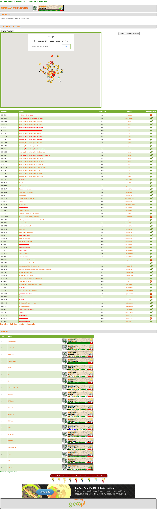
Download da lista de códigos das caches (18, 324)
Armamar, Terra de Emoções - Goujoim (30, 142)
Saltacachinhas (129, 198)
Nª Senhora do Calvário (26, 275)
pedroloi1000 (12, 447)
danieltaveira (129, 312)
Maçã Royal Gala (24, 253)
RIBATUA (11, 434)
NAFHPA (10, 407)
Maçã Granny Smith (25, 238)
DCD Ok (10, 367)
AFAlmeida (11, 414)
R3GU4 (10, 381)
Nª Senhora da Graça (25, 272)
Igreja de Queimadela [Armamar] (29, 216)
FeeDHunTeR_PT (13, 387)
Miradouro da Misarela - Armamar (29, 266)
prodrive (129, 216)
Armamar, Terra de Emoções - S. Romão (31, 158)
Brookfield (22, 183)
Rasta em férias (23, 297)
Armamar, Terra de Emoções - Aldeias (30, 121)
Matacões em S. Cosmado (27, 260)
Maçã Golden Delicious (26, 232)
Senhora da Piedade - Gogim (27, 303)
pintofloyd (11, 347)
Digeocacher (129, 260)
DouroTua (129, 179)
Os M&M (129, 309)
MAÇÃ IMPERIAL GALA (26, 241)
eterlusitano (129, 290)
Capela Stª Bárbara (25, 189)
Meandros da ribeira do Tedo (27, 263)
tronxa (129, 281)
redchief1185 (129, 118)
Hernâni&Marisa (129, 183)
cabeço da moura (24, 186)
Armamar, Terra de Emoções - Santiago (31, 164)
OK (66, 47)
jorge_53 (129, 266)
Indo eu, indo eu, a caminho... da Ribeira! (31, 220)
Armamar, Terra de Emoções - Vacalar (30, 173)
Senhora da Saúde (24, 306)
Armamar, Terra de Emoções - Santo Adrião (32, 167)
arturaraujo (129, 272)
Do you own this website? (40, 46)
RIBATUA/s (11, 441)
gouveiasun (129, 186)
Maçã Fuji (22, 229)
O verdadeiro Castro (25, 281)
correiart (129, 263)
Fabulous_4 (129, 321)
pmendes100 (21, 8)
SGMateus (11, 421)
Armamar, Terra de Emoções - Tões (29, 170)
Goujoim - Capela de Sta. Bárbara (29, 213)
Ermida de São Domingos (26, 198)
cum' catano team (129, 204)
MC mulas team (12, 361)
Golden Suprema (24, 210)
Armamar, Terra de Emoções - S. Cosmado (32, 152)
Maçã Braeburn (23, 223)
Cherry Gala (22, 195)
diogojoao (129, 115)
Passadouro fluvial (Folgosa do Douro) (30, 284)
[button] (47, 77)
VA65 (9, 454)
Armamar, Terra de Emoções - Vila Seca (31, 176)
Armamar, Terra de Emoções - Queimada (31, 146)
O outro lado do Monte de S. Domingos (30, 278)
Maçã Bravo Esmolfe (25, 226)
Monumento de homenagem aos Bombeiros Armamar (35, 269)
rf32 (9, 374)
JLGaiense (11, 461)
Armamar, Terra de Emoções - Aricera (30, 124)
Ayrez (129, 121)
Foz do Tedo (22, 204)
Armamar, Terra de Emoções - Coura (30, 133)
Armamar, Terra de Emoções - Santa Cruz (31, 161)
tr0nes (10, 467)
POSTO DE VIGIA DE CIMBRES (29, 290)
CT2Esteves (11, 401)
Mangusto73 (11, 354)
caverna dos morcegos (26, 192)
